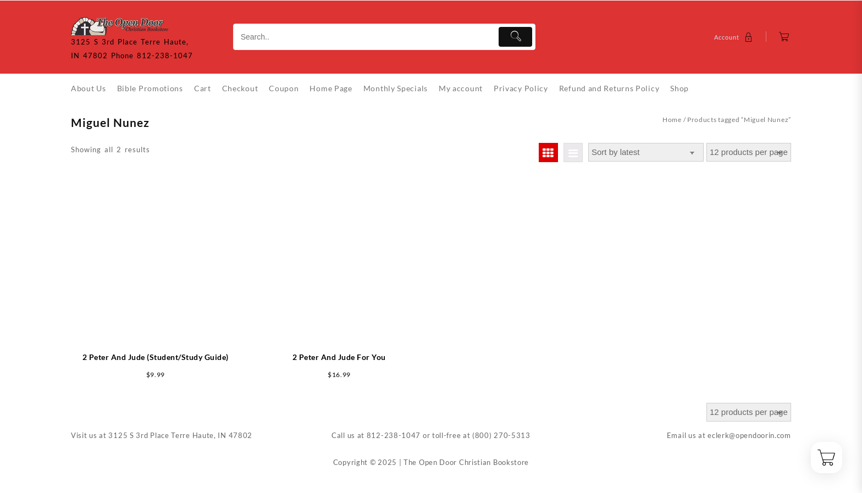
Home (672, 119)
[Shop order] (646, 152)
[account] (734, 37)
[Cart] (784, 37)
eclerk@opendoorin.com (749, 435)
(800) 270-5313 (501, 435)
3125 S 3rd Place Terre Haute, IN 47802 (180, 435)
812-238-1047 (394, 435)
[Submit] (515, 37)
